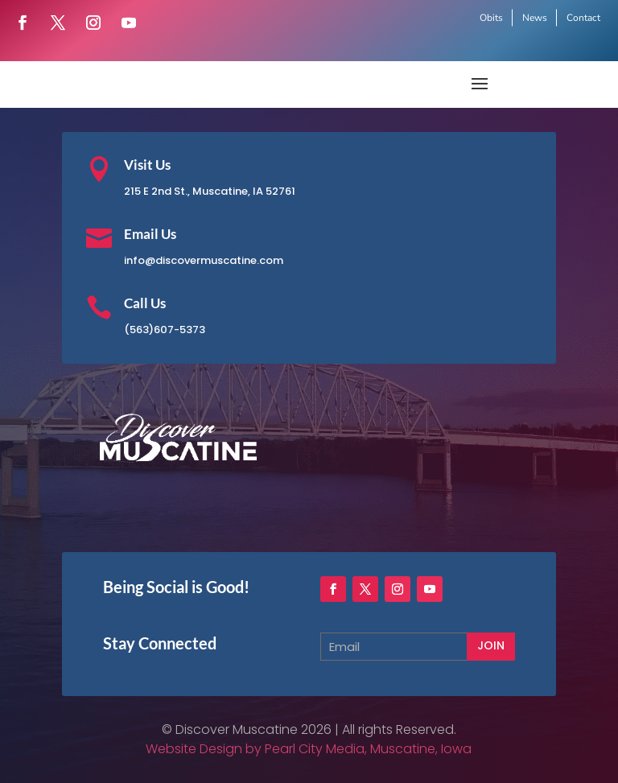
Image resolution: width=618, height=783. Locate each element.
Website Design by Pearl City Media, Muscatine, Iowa (309, 749)
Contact (583, 17)
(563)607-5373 (164, 329)
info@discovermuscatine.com (203, 260)
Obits (491, 17)
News (534, 17)
